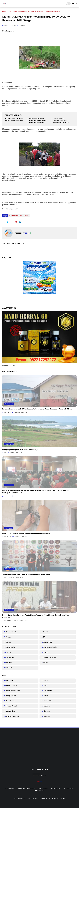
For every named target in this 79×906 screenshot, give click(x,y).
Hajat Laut (9, 667)
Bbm (44, 685)
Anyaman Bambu (11, 631)
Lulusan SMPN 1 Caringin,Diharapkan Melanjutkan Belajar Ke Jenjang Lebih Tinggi (61, 121)
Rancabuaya (9, 443)
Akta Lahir (9, 680)
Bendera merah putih (50, 646)
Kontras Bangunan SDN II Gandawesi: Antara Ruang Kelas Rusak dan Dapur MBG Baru (37, 408)
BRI (44, 636)
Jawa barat (9, 402)
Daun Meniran (10, 700)
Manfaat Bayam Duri (13, 715)
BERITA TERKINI (15, 216)
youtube (40, 790)
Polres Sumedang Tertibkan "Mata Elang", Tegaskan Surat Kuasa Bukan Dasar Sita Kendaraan (35, 615)
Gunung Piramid (11, 705)
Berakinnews (47, 690)
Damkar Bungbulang (49, 656)
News (9, 11)
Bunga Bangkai (11, 695)
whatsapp (44, 787)
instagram (70, 787)
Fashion (45, 662)
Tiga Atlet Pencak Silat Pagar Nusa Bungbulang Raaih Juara (26, 574)
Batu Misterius (10, 646)
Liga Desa (46, 710)
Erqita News (32, 797)
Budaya (45, 651)
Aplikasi (45, 680)
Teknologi (9, 527)
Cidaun (45, 695)
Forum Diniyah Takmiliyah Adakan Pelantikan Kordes (14, 119)
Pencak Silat (9, 568)
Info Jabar (46, 705)
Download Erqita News (26, 787)
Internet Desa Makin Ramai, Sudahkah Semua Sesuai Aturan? (26, 533)
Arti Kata (46, 631)
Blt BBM (8, 651)
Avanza (8, 636)
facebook (10, 787)
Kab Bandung (10, 710)
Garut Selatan (47, 700)
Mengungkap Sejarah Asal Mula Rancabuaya (20, 449)
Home (4, 11)
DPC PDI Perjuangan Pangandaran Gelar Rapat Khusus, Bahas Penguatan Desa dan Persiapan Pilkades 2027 (36, 491)
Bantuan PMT (47, 641)
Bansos (8, 641)
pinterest (57, 787)
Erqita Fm (9, 662)
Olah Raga (46, 715)
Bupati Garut (10, 656)
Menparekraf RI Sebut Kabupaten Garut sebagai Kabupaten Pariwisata (37, 120)
